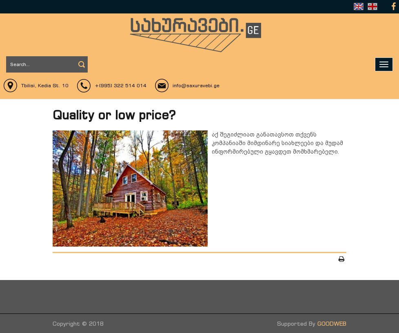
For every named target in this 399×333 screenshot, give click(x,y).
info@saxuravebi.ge (196, 85)
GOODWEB (331, 323)
